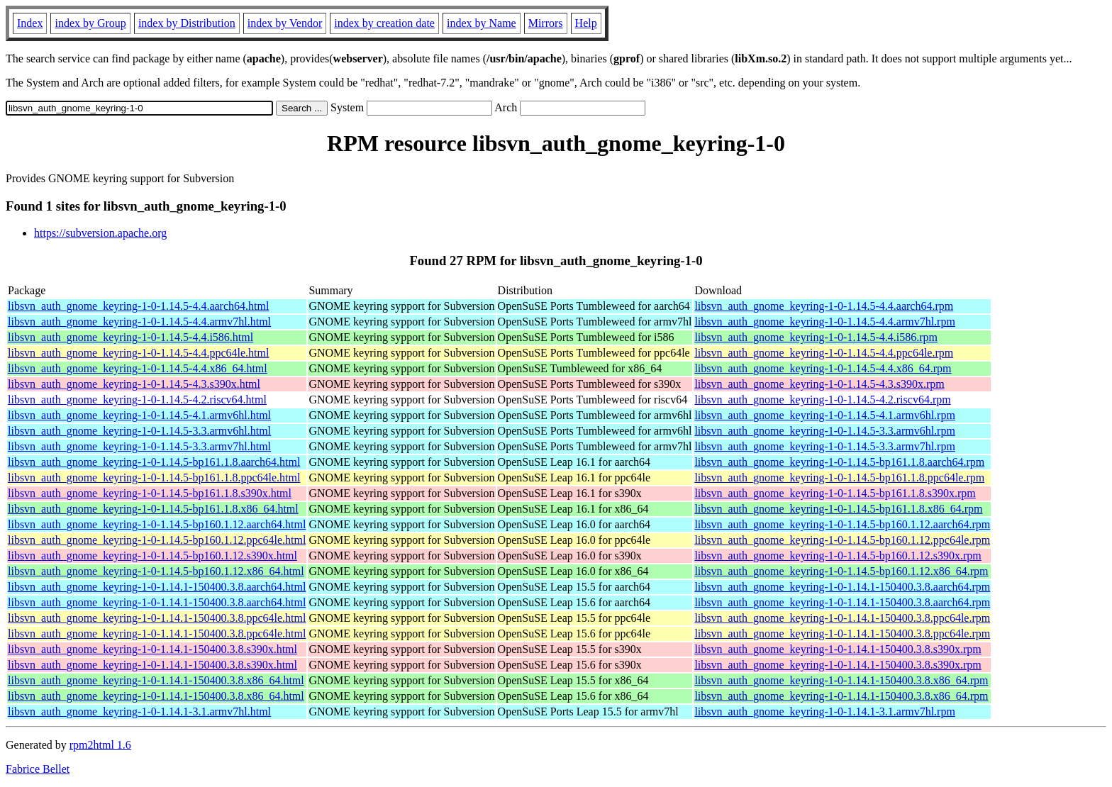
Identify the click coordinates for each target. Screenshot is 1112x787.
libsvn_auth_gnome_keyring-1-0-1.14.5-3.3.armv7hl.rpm (824, 446)
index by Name (481, 23)
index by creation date (384, 23)
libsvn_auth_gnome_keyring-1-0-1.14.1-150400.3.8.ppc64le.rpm (842, 618)
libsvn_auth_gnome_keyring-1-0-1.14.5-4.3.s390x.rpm (819, 384)
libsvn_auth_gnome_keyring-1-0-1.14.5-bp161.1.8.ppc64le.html (154, 477)
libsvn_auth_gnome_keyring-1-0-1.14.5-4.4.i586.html (130, 337)
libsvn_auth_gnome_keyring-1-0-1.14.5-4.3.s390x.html (134, 384)
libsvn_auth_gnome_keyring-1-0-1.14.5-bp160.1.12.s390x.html (152, 555)
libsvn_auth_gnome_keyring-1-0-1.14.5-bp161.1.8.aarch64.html (154, 462)
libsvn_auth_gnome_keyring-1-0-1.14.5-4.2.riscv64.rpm (822, 400)
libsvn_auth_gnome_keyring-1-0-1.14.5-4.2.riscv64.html (137, 400)
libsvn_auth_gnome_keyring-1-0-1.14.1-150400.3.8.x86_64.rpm (841, 680)
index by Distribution (186, 23)
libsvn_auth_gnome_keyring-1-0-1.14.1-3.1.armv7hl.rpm (824, 711)
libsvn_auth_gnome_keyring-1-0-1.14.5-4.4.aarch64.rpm (823, 306)
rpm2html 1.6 (100, 745)
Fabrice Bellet (38, 769)
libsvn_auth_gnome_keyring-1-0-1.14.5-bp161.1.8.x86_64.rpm (838, 509)
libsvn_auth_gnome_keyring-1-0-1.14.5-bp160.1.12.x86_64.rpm (841, 571)
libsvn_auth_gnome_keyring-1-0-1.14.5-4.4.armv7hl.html (139, 322)
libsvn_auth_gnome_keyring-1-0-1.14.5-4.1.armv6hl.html (139, 415)
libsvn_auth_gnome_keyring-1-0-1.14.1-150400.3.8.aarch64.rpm (842, 587)
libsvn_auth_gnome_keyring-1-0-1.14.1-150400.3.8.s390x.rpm (837, 649)
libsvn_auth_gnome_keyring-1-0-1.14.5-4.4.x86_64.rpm (822, 368)
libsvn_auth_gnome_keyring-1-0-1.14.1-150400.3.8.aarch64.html (157, 587)
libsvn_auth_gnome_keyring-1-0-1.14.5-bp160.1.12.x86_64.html (156, 571)
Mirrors (545, 23)
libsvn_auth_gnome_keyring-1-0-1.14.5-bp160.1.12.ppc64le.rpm (842, 540)
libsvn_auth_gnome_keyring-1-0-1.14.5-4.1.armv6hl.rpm (824, 415)
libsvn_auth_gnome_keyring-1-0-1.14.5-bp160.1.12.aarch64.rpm (842, 524)
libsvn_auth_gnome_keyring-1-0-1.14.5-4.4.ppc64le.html (138, 353)
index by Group (90, 23)
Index (30, 23)
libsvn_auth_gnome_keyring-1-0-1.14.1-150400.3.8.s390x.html (152, 649)
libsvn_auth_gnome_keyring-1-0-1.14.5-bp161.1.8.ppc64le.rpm (839, 477)
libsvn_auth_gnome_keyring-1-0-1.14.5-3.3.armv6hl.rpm (824, 431)
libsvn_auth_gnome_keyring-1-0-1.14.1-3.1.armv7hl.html (139, 711)
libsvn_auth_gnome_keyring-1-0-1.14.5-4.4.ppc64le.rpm (823, 353)
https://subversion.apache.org (100, 233)
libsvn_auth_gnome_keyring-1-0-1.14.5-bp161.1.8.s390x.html (149, 493)
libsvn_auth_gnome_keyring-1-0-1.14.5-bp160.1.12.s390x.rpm (837, 555)
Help (586, 23)
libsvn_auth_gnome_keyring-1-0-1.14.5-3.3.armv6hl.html (139, 431)
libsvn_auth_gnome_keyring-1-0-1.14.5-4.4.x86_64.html (137, 368)
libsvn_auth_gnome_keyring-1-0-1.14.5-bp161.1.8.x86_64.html (153, 509)
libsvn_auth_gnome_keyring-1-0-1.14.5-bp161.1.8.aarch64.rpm (839, 462)
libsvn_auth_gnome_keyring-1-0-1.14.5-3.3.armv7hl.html (139, 446)
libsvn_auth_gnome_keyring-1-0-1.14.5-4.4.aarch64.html (138, 306)
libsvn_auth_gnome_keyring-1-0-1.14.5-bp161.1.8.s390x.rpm (834, 493)
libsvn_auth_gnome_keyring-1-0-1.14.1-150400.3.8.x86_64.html (156, 680)
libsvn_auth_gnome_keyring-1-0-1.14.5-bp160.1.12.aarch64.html (157, 524)
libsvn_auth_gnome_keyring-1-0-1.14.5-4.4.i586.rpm (816, 337)
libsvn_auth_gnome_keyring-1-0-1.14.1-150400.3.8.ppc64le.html (157, 618)
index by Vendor (285, 23)
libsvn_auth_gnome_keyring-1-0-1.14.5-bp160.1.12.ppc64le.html (157, 540)
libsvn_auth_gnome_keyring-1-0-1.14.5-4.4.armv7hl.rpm (824, 322)
